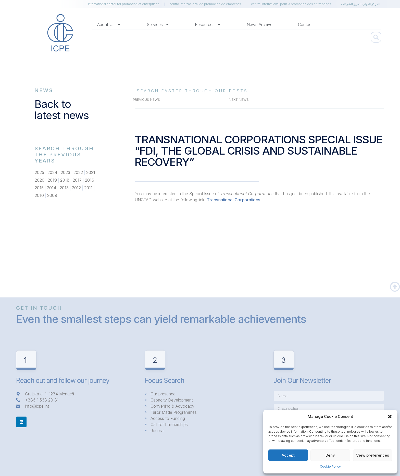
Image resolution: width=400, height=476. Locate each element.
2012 (76, 188)
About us (109, 24)
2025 (39, 172)
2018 (64, 180)
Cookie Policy (330, 466)
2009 (52, 195)
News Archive (259, 24)
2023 (65, 172)
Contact (305, 24)
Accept (288, 455)
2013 (64, 188)
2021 (90, 172)
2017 (77, 180)
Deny (330, 455)
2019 (52, 180)
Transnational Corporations (233, 199)
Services (158, 24)
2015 (39, 188)
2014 (51, 188)
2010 (39, 195)
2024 (52, 172)
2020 (39, 180)
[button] (389, 416)
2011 (88, 188)
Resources (208, 24)
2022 (78, 172)
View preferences (372, 455)
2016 (89, 180)
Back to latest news (61, 109)
